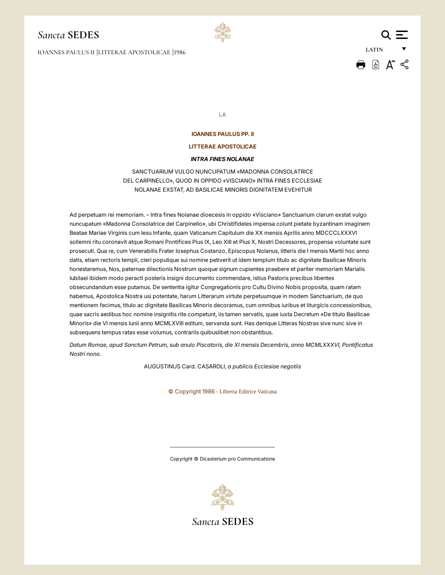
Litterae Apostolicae (135, 52)
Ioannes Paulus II (67, 52)
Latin (381, 51)
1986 (180, 52)
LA (222, 114)
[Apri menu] (401, 35)
